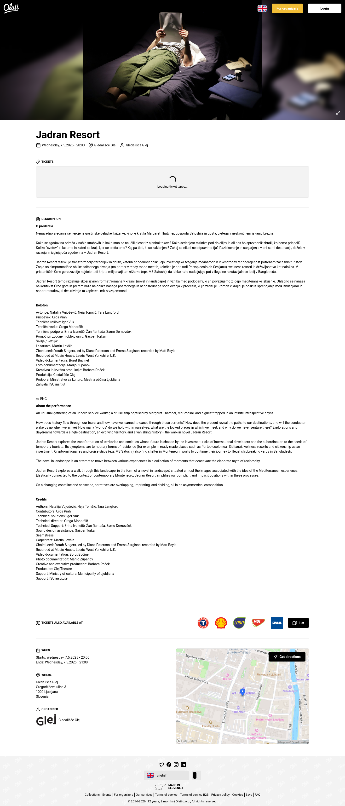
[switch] (196, 775)
